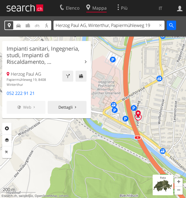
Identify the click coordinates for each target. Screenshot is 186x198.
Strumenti (7, 152)
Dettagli (65, 107)
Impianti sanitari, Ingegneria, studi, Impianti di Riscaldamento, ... (43, 55)
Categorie (7, 128)
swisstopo (26, 196)
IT (160, 8)
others (63, 196)
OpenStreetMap (46, 196)
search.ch (10, 196)
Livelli (7, 140)
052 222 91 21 (21, 93)
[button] (178, 182)
